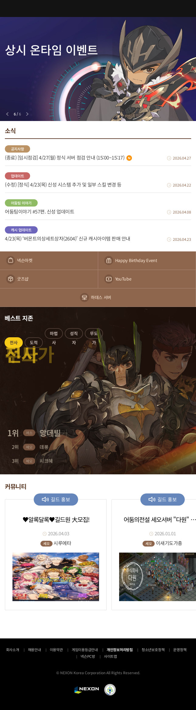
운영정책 (179, 649)
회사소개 (12, 649)
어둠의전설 (98, 8)
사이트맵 (110, 656)
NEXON (86, 690)
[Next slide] (27, 114)
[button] (14, 343)
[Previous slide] (7, 114)
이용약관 (56, 649)
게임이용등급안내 (85, 649)
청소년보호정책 (153, 649)
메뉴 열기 (8, 8)
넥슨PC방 (88, 656)
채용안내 (34, 649)
